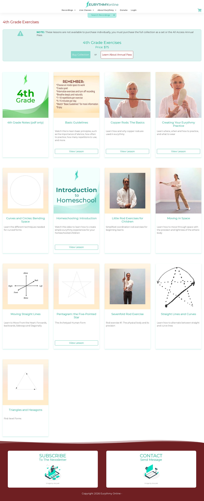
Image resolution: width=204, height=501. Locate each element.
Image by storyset (52, 483)
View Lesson (76, 151)
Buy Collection (80, 54)
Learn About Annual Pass (117, 54)
